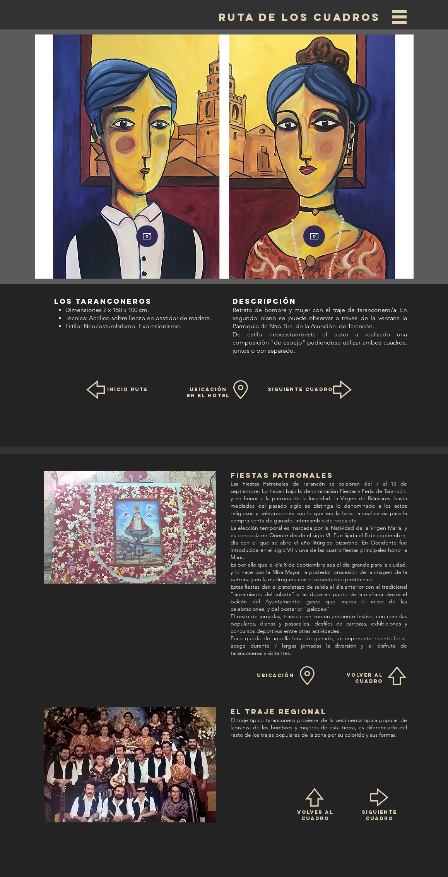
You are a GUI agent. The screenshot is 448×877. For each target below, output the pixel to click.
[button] (399, 17)
